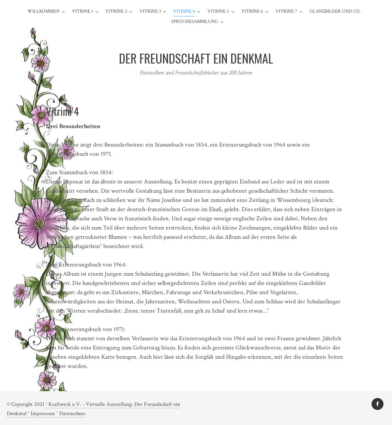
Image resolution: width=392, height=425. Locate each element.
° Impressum (42, 413)
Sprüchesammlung (194, 21)
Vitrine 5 (218, 11)
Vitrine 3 (150, 11)
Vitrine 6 (252, 11)
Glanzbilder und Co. (335, 11)
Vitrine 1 (82, 11)
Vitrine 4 (184, 11)
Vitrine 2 (116, 11)
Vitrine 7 (286, 11)
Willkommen (43, 11)
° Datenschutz (71, 413)
